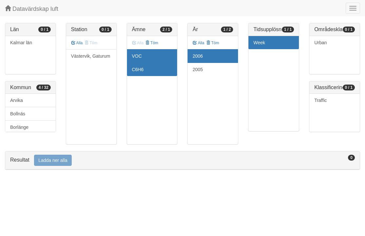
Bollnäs (17, 113)
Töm (151, 43)
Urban (320, 42)
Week (259, 42)
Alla (77, 43)
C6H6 (138, 69)
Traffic (320, 100)
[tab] (182, 160)
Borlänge (19, 127)
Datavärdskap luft (31, 8)
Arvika (16, 100)
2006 (197, 56)
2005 (197, 69)
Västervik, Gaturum (90, 56)
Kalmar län (21, 42)
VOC (137, 56)
